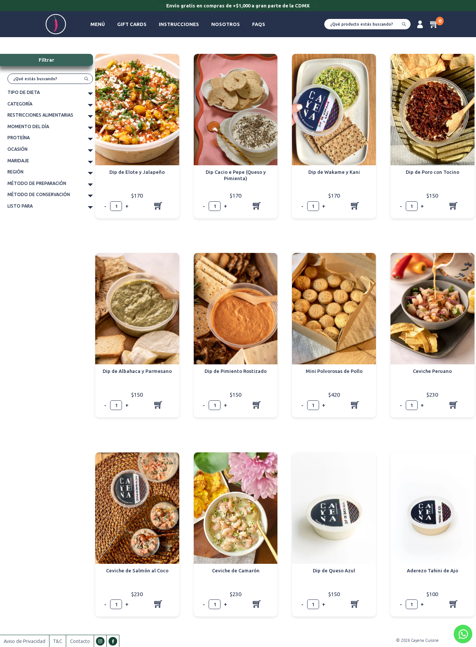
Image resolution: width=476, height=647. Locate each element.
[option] (238, 6)
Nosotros (225, 24)
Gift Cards (132, 24)
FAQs (258, 24)
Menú (97, 24)
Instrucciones (179, 24)
